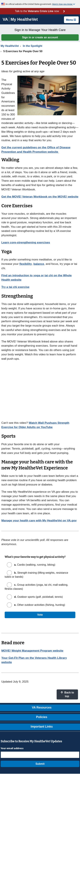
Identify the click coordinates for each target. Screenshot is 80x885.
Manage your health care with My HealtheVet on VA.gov (38, 520)
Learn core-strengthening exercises (25, 242)
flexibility (25, 264)
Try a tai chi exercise (15, 287)
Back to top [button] (67, 694)
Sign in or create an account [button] (40, 37)
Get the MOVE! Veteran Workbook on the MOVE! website (39, 196)
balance (38, 264)
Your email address (12, 748)
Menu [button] (71, 19)
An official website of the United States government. (29, 4)
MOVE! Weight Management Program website (32, 650)
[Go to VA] (6, 19)
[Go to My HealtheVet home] (24, 19)
